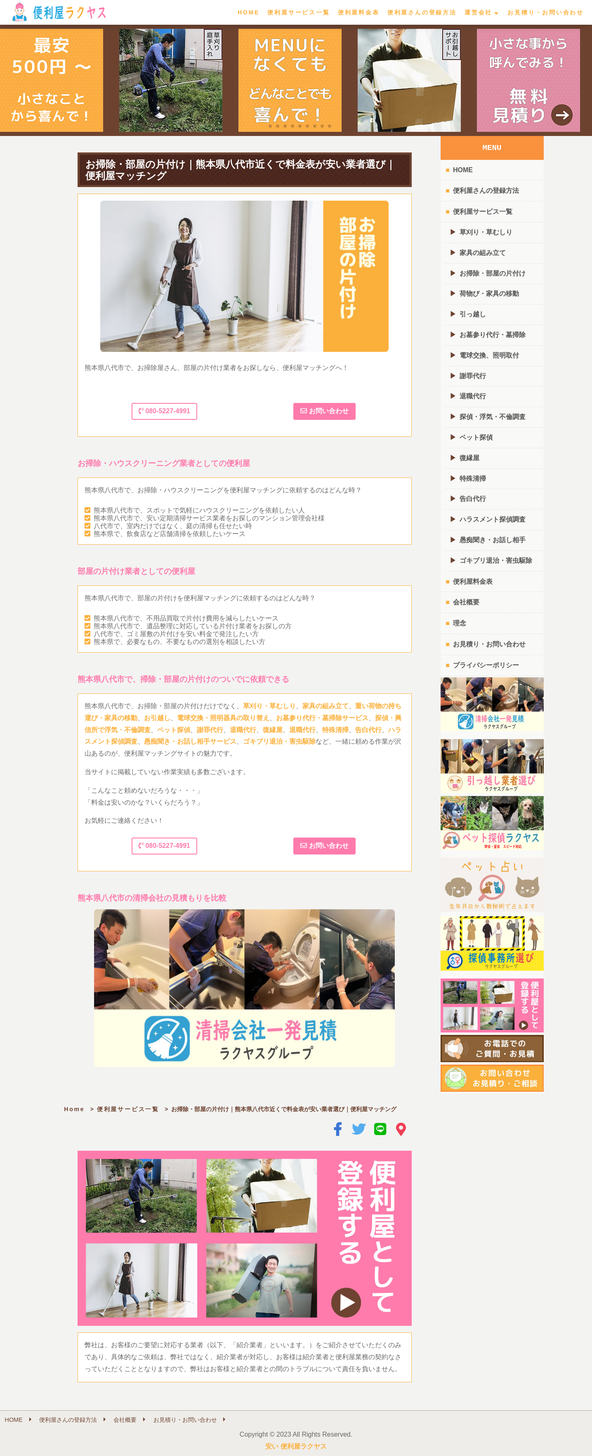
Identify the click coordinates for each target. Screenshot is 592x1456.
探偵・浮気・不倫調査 (493, 416)
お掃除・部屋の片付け (493, 273)
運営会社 (478, 12)
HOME (248, 12)
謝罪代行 (210, 729)
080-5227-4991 (164, 410)
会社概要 (466, 602)
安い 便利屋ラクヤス (295, 1446)
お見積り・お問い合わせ (545, 12)
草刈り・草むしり (269, 705)
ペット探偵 (173, 729)
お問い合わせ (324, 410)
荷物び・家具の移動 (489, 293)
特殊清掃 (335, 729)
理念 (459, 623)
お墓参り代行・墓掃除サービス (322, 717)
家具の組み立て (325, 705)
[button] (262, 126)
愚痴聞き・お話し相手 (493, 539)
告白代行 (368, 729)
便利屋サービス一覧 (298, 12)
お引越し (157, 717)
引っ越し (473, 314)
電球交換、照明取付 (489, 355)
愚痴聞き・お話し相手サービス (190, 741)
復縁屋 (273, 729)
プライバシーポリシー (486, 665)
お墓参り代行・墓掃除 (493, 334)
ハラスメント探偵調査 (493, 519)
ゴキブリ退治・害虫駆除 (279, 741)
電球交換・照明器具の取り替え (223, 717)
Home (74, 1109)
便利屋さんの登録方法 (422, 12)
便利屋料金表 (359, 12)
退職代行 (243, 729)
